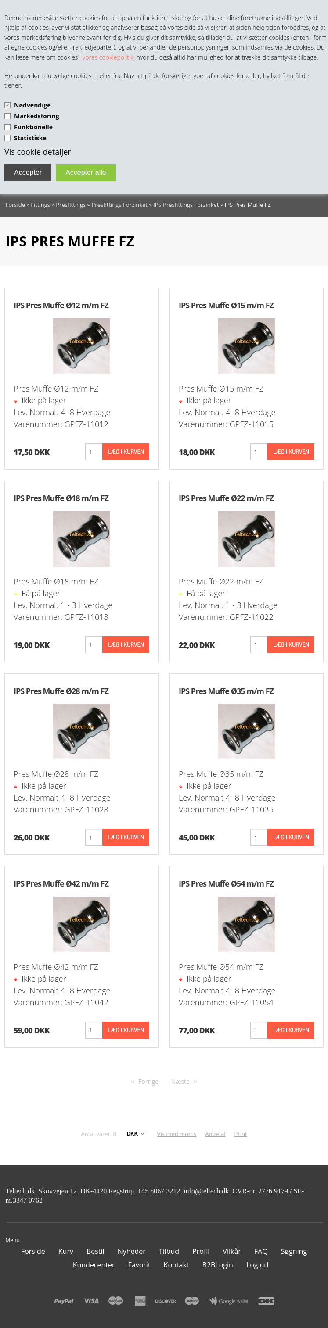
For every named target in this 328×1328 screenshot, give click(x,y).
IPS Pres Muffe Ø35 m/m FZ (226, 691)
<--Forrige (145, 1081)
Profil (200, 1251)
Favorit (139, 1265)
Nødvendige (32, 105)
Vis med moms (176, 1134)
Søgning (294, 1251)
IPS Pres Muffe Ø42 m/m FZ (61, 883)
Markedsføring (36, 116)
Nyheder (132, 1251)
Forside (15, 205)
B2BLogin (217, 1265)
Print (240, 1134)
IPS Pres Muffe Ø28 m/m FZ (61, 691)
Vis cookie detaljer (37, 151)
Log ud (257, 1265)
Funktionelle (33, 127)
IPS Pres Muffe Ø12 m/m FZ (61, 305)
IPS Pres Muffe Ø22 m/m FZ (226, 498)
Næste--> (184, 1081)
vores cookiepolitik (108, 57)
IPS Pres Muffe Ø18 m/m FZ (61, 498)
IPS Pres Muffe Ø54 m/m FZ (226, 883)
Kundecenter (94, 1265)
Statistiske (30, 138)
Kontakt (176, 1265)
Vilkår (232, 1251)
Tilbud (169, 1251)
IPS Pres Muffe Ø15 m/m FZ (226, 305)
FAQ (261, 1251)
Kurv (65, 1251)
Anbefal (215, 1134)
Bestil (96, 1251)
